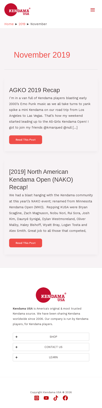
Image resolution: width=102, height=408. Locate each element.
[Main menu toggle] (93, 10)
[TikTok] (55, 398)
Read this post (25, 141)
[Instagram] (36, 398)
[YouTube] (46, 398)
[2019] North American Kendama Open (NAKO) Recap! (41, 179)
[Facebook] (65, 398)
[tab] (51, 337)
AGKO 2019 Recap (34, 90)
